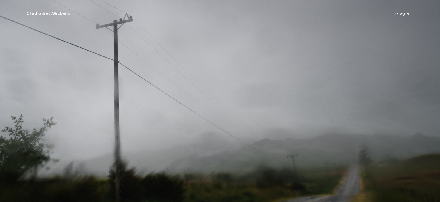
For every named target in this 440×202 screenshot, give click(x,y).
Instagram (403, 13)
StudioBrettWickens (48, 13)
